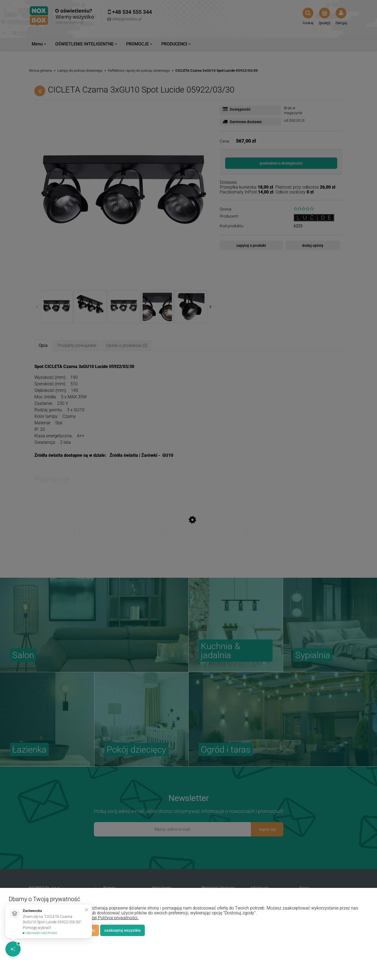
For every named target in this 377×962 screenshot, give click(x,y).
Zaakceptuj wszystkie (122, 930)
